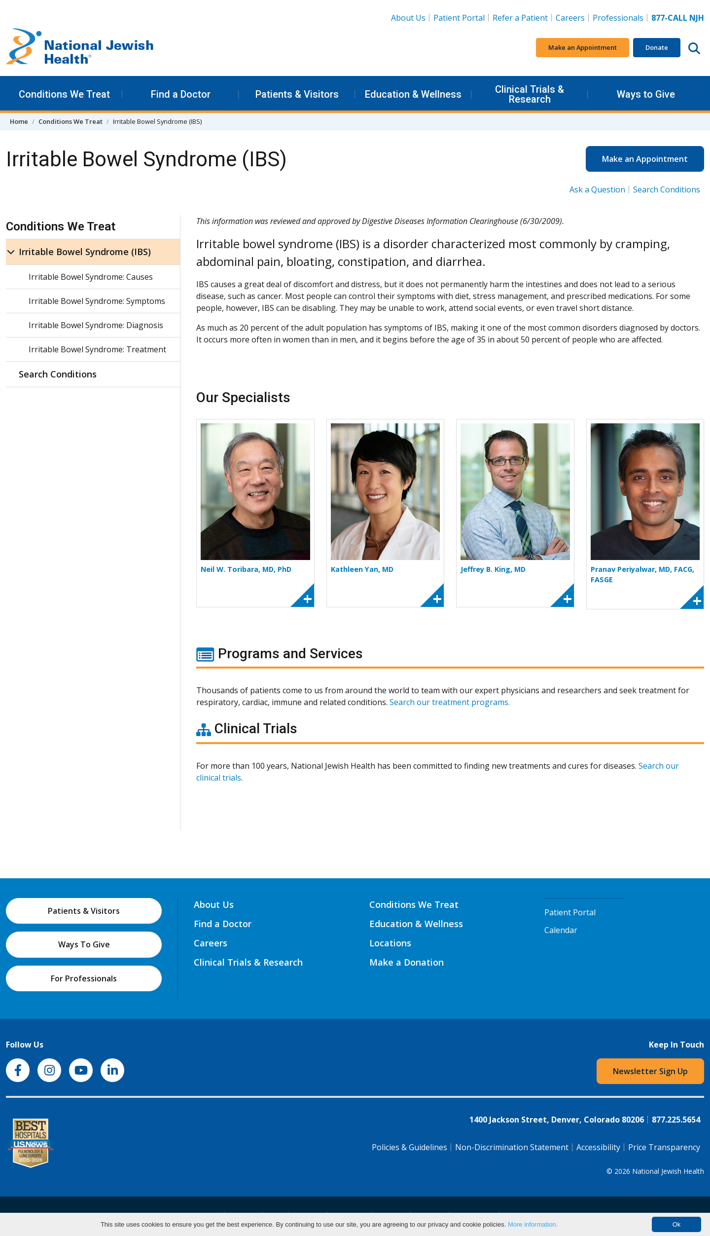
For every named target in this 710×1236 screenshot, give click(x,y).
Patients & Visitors (297, 94)
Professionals (618, 17)
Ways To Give (84, 944)
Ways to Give (646, 94)
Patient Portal (459, 17)
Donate (656, 47)
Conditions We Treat (64, 94)
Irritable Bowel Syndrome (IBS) (85, 252)
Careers (572, 17)
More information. (533, 1224)
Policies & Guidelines (409, 1147)
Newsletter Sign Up (650, 1071)
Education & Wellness (413, 94)
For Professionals (84, 978)
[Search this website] (694, 48)
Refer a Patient (520, 17)
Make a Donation (406, 962)
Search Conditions (666, 189)
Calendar (560, 930)
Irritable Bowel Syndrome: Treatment (97, 349)
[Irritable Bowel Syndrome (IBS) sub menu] (11, 251)
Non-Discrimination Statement (511, 1147)
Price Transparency (664, 1147)
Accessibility (598, 1147)
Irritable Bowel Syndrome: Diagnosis (96, 325)
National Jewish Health (668, 1171)
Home (19, 121)
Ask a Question (597, 189)
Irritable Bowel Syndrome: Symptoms (97, 301)
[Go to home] (80, 48)
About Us (408, 17)
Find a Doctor (181, 94)
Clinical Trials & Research (529, 94)
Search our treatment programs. (450, 702)
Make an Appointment (582, 47)
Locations (390, 943)
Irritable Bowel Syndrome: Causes (91, 276)
